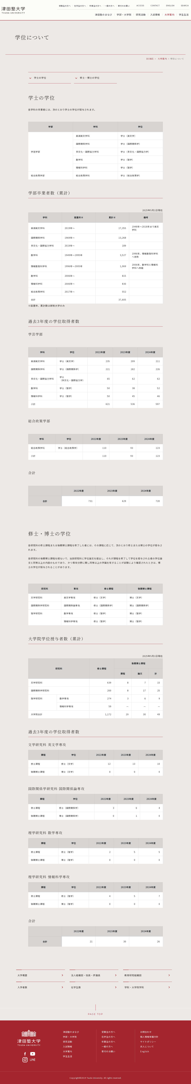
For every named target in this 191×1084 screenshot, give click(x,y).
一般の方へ (110, 5)
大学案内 (169, 14)
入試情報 (155, 14)
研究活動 (141, 14)
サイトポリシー (148, 1041)
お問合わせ (146, 1031)
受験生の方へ (65, 5)
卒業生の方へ (95, 5)
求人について (147, 1046)
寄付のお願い (124, 5)
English (144, 1051)
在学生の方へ (80, 5)
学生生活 (184, 14)
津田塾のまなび (103, 14)
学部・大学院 (124, 14)
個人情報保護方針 (149, 1036)
